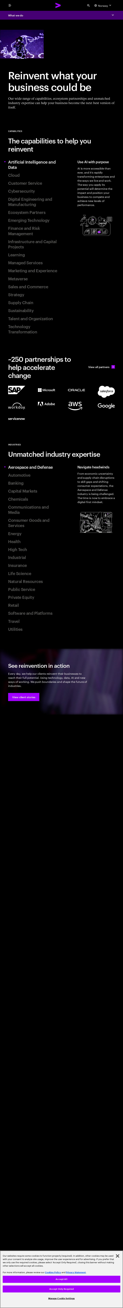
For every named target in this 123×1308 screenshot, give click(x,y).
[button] (23, 697)
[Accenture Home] (58, 5)
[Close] (117, 1256)
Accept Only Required (61, 1289)
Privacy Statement (76, 1272)
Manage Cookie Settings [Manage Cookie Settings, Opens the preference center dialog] (61, 1298)
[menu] (10, 5)
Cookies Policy (53, 1272)
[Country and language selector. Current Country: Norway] (103, 5)
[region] (61, 1279)
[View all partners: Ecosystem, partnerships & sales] (101, 367)
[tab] (33, 164)
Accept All (61, 1279)
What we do (15, 15)
